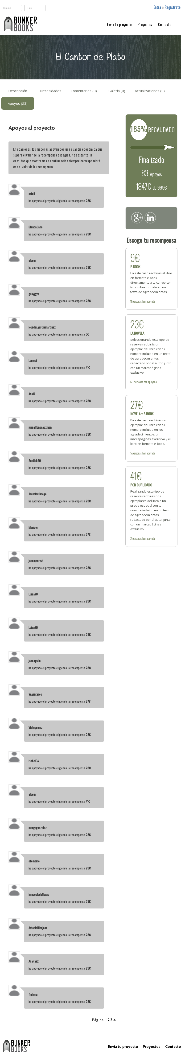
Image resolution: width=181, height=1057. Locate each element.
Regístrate (172, 7)
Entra (157, 7)
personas (137, 301)
